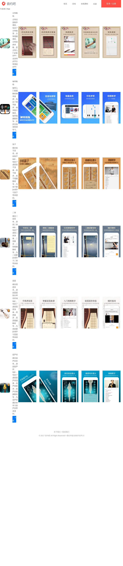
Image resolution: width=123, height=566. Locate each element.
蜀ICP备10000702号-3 (75, 436)
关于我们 (57, 432)
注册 (114, 4)
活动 (74, 4)
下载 (14, 72)
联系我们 (65, 432)
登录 (108, 4)
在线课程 (84, 4)
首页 (65, 4)
